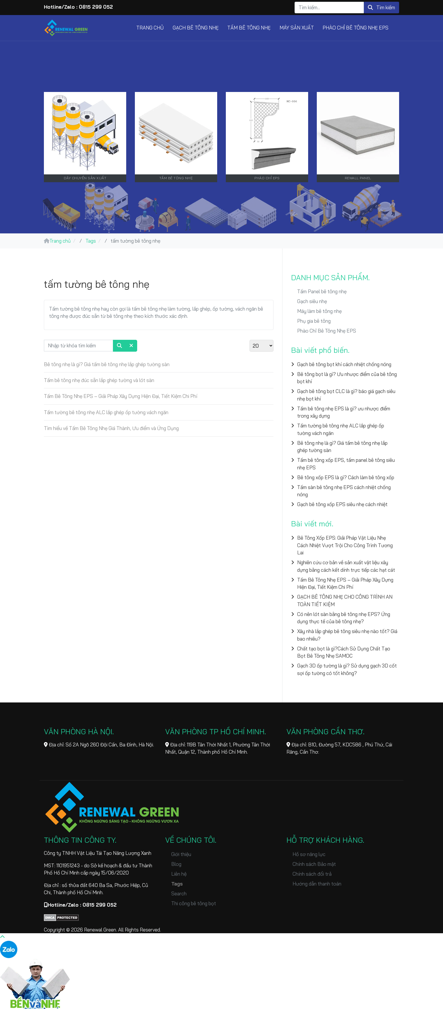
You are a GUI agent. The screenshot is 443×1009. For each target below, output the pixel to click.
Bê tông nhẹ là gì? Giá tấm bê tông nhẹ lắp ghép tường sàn (107, 364)
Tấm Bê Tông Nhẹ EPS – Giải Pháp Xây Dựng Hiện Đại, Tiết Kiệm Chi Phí (120, 396)
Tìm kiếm (381, 7)
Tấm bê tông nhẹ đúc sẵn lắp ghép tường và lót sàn (99, 380)
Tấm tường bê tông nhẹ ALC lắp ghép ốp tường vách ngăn (106, 412)
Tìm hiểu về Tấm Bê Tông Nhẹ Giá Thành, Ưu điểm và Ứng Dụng (111, 428)
